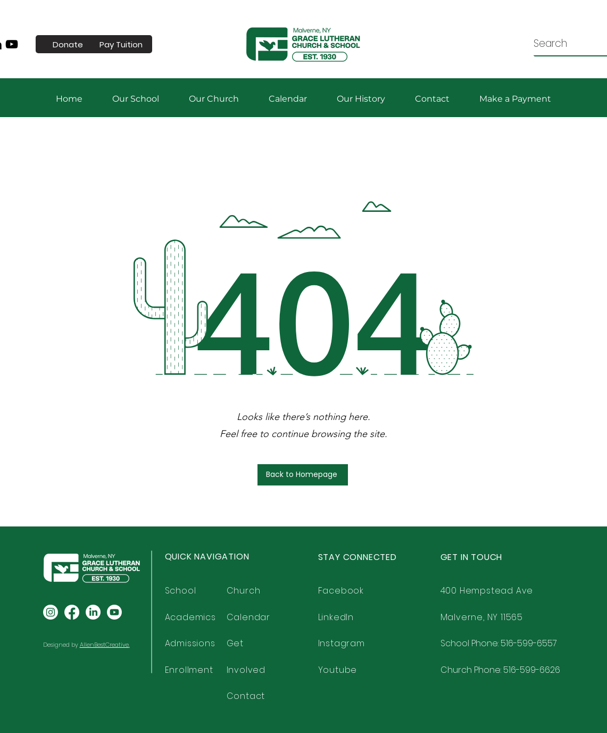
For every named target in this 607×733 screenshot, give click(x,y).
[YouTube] (11, 44)
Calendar (248, 617)
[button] (515, 98)
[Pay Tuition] (121, 44)
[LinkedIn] (93, 612)
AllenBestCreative (104, 644)
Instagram (341, 643)
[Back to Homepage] (302, 474)
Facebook (341, 590)
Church (244, 590)
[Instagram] (50, 612)
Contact (246, 696)
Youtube (337, 670)
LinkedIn (336, 617)
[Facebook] (71, 612)
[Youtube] (114, 612)
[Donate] (68, 44)
